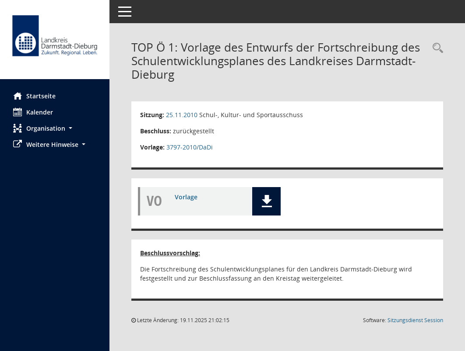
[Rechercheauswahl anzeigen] (435, 48)
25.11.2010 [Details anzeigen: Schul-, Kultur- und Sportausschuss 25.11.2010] (181, 115)
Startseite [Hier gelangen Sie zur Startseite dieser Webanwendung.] (34, 95)
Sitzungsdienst (415, 320)
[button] (54, 128)
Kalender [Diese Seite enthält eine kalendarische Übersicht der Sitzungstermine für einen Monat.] (33, 112)
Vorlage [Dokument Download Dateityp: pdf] (186, 197)
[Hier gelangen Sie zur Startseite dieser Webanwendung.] (54, 42)
